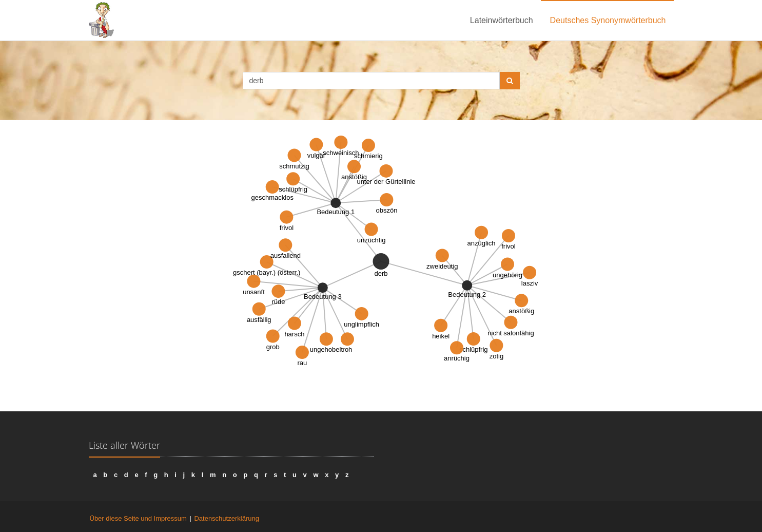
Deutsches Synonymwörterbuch (608, 20)
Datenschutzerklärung (226, 518)
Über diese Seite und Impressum (138, 518)
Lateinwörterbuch (501, 20)
